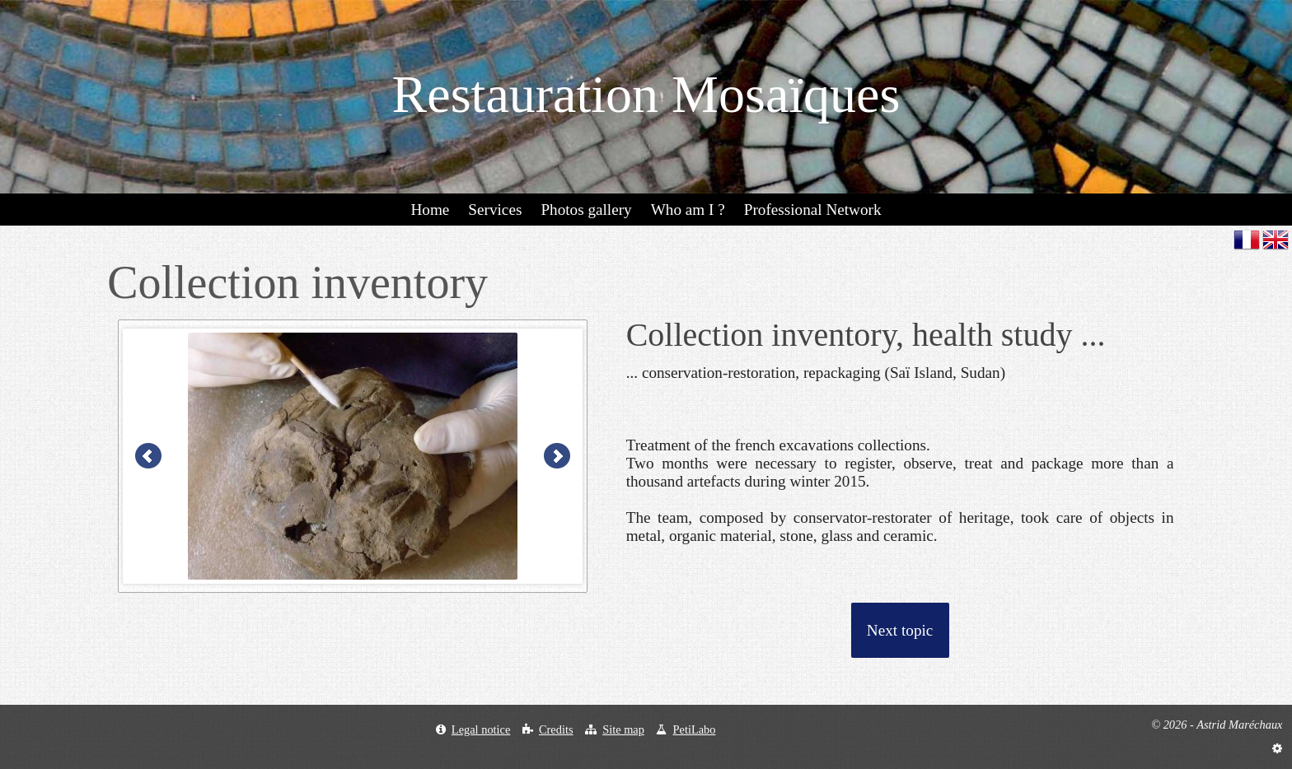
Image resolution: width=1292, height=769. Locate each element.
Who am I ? (688, 209)
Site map (623, 729)
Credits (556, 729)
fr (1246, 239)
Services (495, 209)
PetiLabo (694, 729)
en (1275, 239)
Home (429, 209)
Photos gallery (586, 209)
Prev (148, 456)
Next (557, 456)
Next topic (900, 630)
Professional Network (813, 209)
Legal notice (481, 729)
